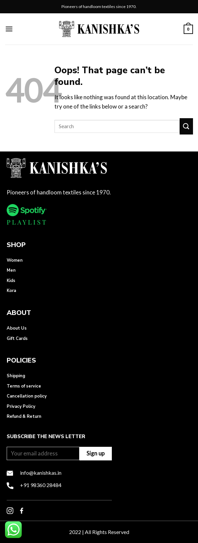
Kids (11, 281)
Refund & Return (24, 416)
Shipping (16, 376)
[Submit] (186, 126)
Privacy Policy (21, 406)
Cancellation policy (27, 396)
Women (15, 260)
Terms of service (24, 386)
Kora (11, 291)
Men (11, 270)
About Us (17, 328)
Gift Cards (17, 339)
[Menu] (9, 29)
